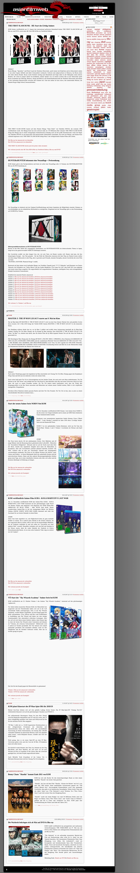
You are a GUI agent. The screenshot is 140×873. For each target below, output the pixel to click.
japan (36, 152)
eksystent (90, 34)
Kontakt (69, 869)
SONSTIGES (72, 19)
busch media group (99, 103)
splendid (97, 74)
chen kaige (90, 75)
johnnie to (105, 75)
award (109, 72)
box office (91, 65)
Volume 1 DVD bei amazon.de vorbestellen (21, 692)
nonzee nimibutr (93, 107)
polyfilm (94, 39)
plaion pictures (100, 60)
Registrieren (100, 6)
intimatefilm (107, 51)
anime (39, 152)
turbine (89, 72)
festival (103, 47)
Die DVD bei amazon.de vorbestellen (19, 469)
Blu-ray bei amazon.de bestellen (24, 276)
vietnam (89, 29)
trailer (109, 107)
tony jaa (103, 84)
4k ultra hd (23, 152)
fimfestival (103, 99)
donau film (98, 75)
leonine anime (97, 36)
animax (102, 34)
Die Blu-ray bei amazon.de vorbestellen (20, 467)
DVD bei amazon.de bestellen (43, 276)
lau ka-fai (94, 79)
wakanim (99, 46)
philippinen (107, 29)
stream (102, 55)
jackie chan (106, 105)
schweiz (108, 55)
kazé (109, 97)
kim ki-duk (107, 63)
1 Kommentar (69, 819)
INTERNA (79, 19)
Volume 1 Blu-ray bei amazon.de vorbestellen (21, 690)
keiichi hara (91, 51)
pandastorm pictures (94, 56)
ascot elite (107, 44)
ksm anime (29, 306)
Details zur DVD (60, 858)
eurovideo (90, 60)
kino (98, 31)
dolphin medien (106, 74)
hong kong (14, 395)
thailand (97, 58)
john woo (103, 96)
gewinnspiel (45, 152)
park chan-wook (92, 103)
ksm (34, 152)
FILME (42, 19)
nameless (99, 44)
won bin (108, 92)
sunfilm (103, 56)
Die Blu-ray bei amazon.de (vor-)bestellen (20, 140)
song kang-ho (106, 86)
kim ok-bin (107, 100)
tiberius (104, 97)
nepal (109, 70)
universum (97, 72)
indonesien (90, 74)
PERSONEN (48, 19)
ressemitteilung (97, 100)
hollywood (107, 94)
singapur (108, 49)
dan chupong (95, 42)
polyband (90, 31)
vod (88, 96)
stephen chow (104, 53)
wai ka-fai (107, 33)
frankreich (95, 53)
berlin (88, 92)
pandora (99, 87)
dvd (31, 152)
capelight (108, 62)
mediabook (107, 31)
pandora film (91, 63)
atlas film (94, 55)
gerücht (89, 53)
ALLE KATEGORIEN (33, 19)
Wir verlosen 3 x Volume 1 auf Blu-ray (19, 303)
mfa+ (109, 87)
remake (99, 51)
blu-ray (28, 152)
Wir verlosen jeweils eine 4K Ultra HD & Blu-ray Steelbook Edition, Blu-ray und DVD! (34, 149)
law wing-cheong (99, 70)
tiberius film (107, 65)
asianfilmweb (99, 94)
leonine (108, 42)
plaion (103, 107)
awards (89, 87)
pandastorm (94, 96)
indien (92, 58)
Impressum (75, 869)
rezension (90, 67)
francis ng (90, 46)
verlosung (97, 97)
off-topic (96, 34)
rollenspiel (96, 47)
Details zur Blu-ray (72, 858)
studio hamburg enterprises (99, 85)
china (19, 395)
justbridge (90, 94)
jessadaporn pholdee (103, 67)
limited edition (101, 68)
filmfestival (96, 92)
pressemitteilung (16, 152)
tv (104, 72)
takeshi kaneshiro (98, 61)
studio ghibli (95, 84)
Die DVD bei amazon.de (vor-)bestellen (20, 142)
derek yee (101, 103)
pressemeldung (27, 395)
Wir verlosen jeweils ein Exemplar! (18, 473)
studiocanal (100, 63)
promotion (99, 33)
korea (101, 49)
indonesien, (101, 77)
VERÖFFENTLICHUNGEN (60, 19)
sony (102, 92)
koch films (94, 49)
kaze (93, 44)
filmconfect (91, 33)
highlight (97, 29)
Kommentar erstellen (78, 22)
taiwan (89, 44)
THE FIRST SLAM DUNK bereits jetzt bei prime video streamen (27, 146)
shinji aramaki (91, 68)
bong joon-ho (101, 39)
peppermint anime (93, 99)
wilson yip (102, 79)
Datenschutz (82, 869)
